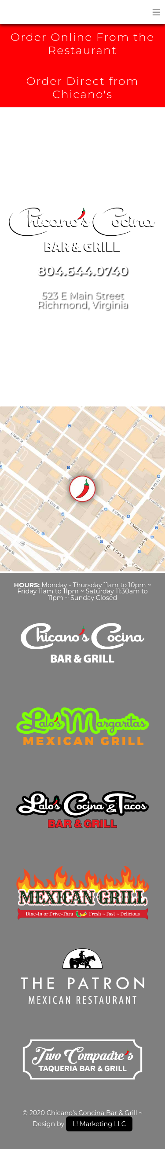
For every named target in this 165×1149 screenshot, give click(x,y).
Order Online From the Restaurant (82, 43)
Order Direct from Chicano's (82, 87)
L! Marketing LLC (99, 1124)
